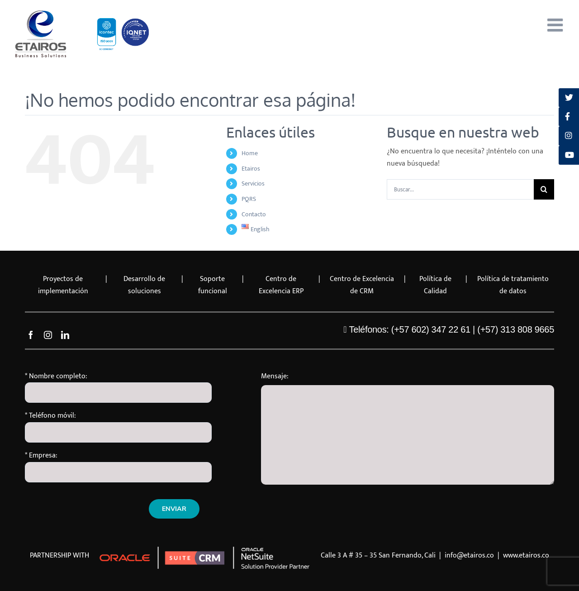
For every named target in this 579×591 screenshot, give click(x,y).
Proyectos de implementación (63, 285)
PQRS (249, 199)
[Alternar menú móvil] (556, 25)
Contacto (254, 214)
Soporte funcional (212, 285)
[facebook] (31, 335)
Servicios (253, 183)
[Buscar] (544, 189)
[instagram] (48, 335)
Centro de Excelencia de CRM (362, 285)
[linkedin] (65, 335)
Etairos (251, 168)
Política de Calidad (435, 285)
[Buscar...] (460, 189)
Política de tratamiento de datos (513, 285)
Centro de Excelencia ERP (281, 285)
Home (250, 153)
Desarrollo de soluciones (144, 285)
